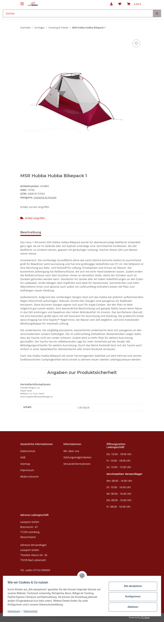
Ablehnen (131, 606)
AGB (22, 457)
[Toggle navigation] (22, 2)
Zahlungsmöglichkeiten (77, 457)
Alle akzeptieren (132, 586)
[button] (111, 4)
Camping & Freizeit (45, 197)
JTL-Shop (145, 617)
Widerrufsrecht (29, 476)
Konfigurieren (131, 596)
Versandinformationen (77, 464)
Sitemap (25, 464)
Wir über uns (71, 451)
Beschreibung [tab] (30, 232)
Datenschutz (27, 451)
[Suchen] (78, 13)
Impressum (27, 470)
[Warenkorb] (134, 4)
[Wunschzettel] (120, 4)
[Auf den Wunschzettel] (136, 43)
